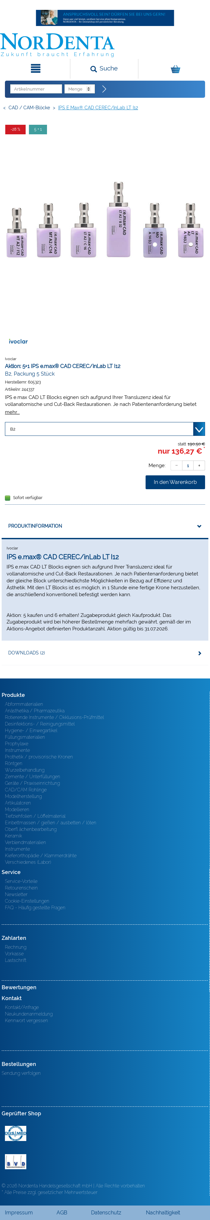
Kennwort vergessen (26, 1020)
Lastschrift (15, 960)
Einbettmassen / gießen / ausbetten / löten (50, 822)
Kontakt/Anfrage (22, 1007)
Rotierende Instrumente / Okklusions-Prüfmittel (54, 717)
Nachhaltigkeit (163, 1212)
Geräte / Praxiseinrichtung (32, 783)
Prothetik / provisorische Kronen (39, 756)
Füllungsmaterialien (25, 737)
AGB (62, 1212)
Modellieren (17, 809)
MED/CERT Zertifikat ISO (15, 1133)
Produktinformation (35, 526)
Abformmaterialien (24, 704)
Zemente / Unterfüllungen (32, 776)
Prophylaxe (16, 743)
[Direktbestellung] (104, 89)
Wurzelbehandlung (24, 770)
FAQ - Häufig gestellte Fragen (35, 907)
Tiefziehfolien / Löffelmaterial (35, 816)
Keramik (13, 835)
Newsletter (16, 894)
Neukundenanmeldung (29, 1014)
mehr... (12, 412)
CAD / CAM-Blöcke (29, 107)
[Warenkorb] (173, 69)
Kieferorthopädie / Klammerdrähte (41, 855)
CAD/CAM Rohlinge (26, 789)
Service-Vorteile (21, 881)
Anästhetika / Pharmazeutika (34, 710)
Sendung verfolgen (21, 1073)
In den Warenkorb (175, 482)
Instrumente (17, 750)
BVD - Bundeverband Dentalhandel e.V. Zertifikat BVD (15, 1161)
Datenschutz (106, 1212)
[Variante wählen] (105, 429)
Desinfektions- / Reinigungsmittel (40, 724)
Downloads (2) (26, 652)
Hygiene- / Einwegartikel (31, 730)
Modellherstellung (23, 796)
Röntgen (13, 763)
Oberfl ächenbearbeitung (31, 829)
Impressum (19, 1212)
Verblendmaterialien (25, 842)
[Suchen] (104, 69)
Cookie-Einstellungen (27, 901)
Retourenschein (21, 887)
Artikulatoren (18, 803)
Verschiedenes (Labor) (28, 862)
